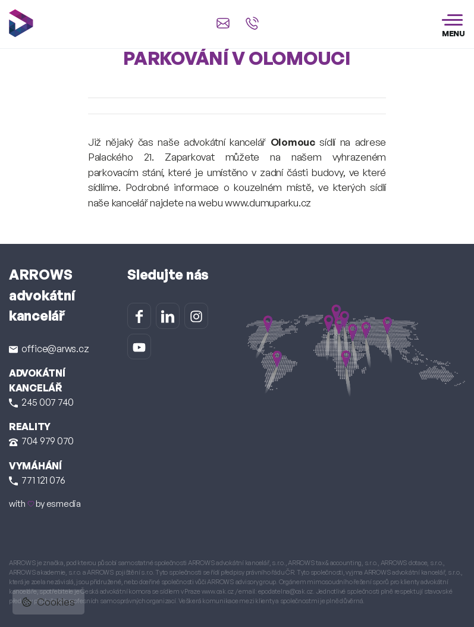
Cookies (48, 601)
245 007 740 (41, 402)
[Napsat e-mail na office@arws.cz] (223, 23)
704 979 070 (41, 441)
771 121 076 (37, 480)
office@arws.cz (49, 349)
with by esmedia (45, 503)
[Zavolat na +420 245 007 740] (252, 23)
